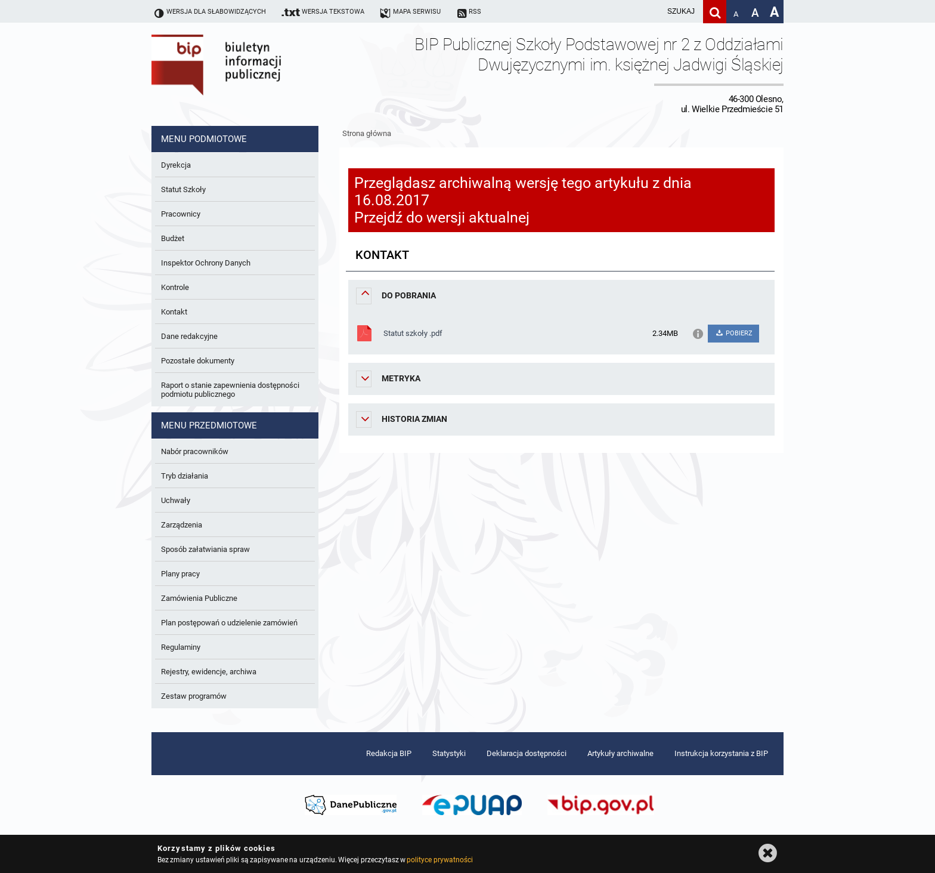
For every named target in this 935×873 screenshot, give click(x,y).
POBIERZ (733, 333)
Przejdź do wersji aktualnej (442, 217)
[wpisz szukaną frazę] (651, 11)
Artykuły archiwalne (620, 753)
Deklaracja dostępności (526, 753)
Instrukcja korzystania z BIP (721, 753)
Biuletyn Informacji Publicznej (249, 74)
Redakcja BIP (388, 753)
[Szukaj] (714, 11)
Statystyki (449, 753)
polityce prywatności (439, 860)
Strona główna (366, 133)
